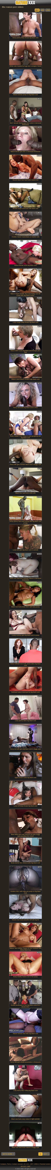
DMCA (36, 1164)
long (48, 10)
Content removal (17, 1164)
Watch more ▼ (8, 1154)
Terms (9, 1164)
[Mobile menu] (1, 2)
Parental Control (45, 1164)
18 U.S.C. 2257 (28, 1164)
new (42, 10)
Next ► (46, 1154)
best (37, 10)
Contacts (3, 1164)
